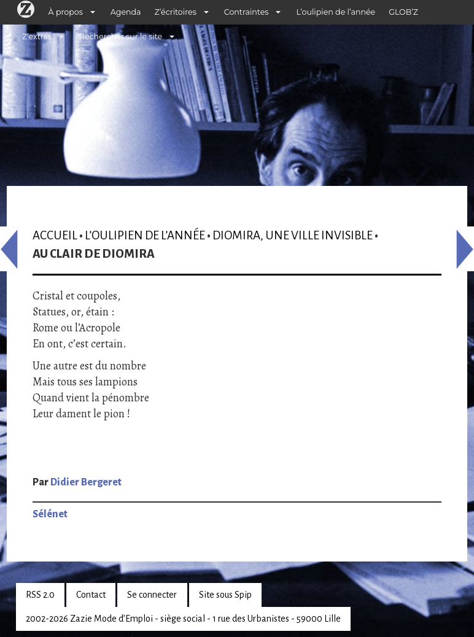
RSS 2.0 (40, 595)
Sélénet (50, 514)
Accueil (55, 235)
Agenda (126, 12)
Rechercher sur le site (120, 36)
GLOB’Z (403, 12)
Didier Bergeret (86, 482)
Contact (91, 595)
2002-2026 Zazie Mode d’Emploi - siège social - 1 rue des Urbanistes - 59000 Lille (183, 618)
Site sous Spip (225, 595)
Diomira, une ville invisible (292, 235)
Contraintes (246, 12)
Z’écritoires (175, 12)
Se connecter (152, 595)
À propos (66, 12)
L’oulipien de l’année (335, 12)
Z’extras (37, 36)
